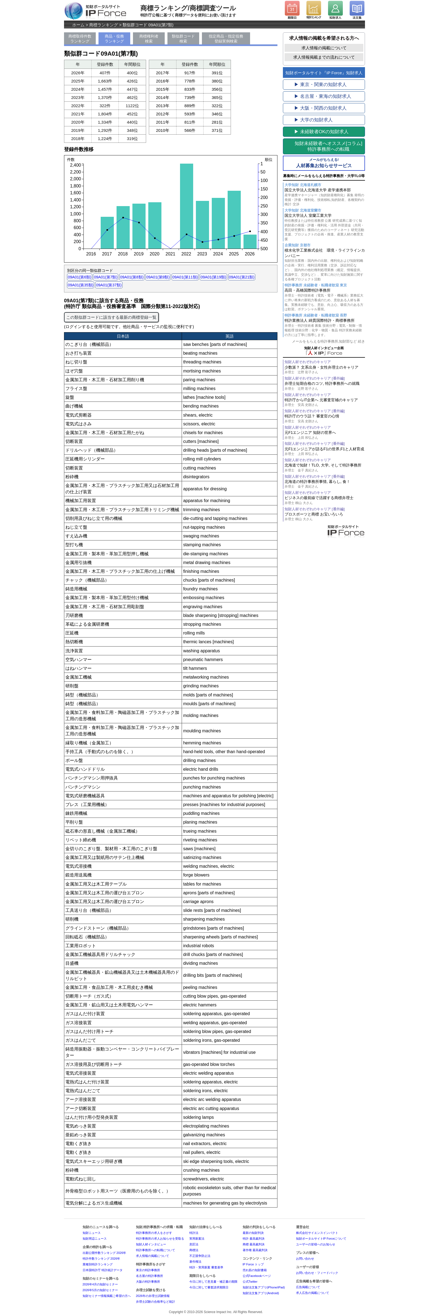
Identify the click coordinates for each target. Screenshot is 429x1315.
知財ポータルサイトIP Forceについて (321, 1238)
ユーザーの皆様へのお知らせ (315, 1244)
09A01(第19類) (213, 277)
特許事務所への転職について (155, 1250)
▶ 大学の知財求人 (313, 120)
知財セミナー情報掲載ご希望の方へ (107, 1295)
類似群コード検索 (183, 38)
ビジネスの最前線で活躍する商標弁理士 (325, 500)
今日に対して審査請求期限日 (208, 1287)
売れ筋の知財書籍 (255, 1270)
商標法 (193, 1250)
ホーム (78, 24)
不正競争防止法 (199, 1255)
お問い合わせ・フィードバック (317, 1272)
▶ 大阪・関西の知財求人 (320, 108)
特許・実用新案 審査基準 (206, 1267)
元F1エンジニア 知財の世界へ (325, 435)
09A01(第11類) (185, 277)
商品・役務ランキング (114, 38)
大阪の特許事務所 (148, 1281)
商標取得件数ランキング (79, 38)
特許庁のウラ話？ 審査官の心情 (325, 418)
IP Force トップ (253, 1264)
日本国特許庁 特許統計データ (103, 1270)
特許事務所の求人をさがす (154, 1232)
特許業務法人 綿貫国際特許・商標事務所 (325, 327)
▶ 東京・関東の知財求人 (320, 84)
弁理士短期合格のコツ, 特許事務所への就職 (325, 386)
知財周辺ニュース (95, 1238)
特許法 (193, 1232)
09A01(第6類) (79, 277)
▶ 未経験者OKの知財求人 (321, 131)
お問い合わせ (305, 1258)
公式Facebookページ (257, 1275)
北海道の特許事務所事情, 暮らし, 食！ (325, 484)
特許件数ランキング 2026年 (101, 1258)
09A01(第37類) (108, 285)
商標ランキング (103, 24)
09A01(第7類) (105, 277)
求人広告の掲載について (312, 1292)
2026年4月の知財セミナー (100, 1284)
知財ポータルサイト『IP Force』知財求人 (323, 72)
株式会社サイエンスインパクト (317, 1232)
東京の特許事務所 (148, 1270)
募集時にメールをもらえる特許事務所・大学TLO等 (324, 176)
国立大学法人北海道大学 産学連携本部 (325, 197)
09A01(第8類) (132, 277)
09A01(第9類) (158, 277)
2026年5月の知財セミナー (100, 1290)
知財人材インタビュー (151, 1244)
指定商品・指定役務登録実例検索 (226, 38)
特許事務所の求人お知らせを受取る (160, 1238)
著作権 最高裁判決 (255, 1250)
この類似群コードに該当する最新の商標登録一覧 (111, 317)
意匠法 (193, 1244)
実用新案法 (196, 1238)
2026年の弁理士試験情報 (153, 1295)
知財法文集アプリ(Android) (261, 1293)
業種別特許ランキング (98, 1264)
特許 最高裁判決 (254, 1238)
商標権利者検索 (148, 38)
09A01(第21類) (241, 277)
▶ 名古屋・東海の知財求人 (322, 96)
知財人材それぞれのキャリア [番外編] (315, 378)
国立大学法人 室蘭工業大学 (325, 227)
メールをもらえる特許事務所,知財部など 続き (328, 341)
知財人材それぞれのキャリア (308, 362)
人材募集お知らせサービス (324, 162)
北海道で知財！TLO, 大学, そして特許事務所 (325, 468)
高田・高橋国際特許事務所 (325, 300)
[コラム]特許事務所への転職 (328, 146)
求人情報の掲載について (324, 47)
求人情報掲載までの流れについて (324, 57)
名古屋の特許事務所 (149, 1275)
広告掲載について (308, 1287)
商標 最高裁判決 (254, 1244)
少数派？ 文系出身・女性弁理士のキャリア (325, 370)
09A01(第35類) (80, 285)
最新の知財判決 (253, 1232)
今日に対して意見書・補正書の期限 (213, 1281)
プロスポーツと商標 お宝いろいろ (325, 517)
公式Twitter (250, 1281)
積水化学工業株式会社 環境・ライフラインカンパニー (325, 264)
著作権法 (195, 1261)
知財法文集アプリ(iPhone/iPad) (264, 1287)
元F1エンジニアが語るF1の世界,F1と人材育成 (325, 451)
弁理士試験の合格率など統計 (155, 1301)
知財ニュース (92, 1232)
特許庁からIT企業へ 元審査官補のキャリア (325, 402)
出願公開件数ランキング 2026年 (104, 1252)
